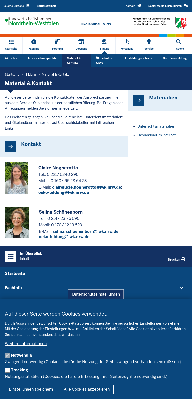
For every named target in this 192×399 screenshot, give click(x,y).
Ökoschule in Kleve (105, 60)
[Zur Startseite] (96, 24)
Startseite (15, 273)
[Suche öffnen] (180, 45)
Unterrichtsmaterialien (156, 126)
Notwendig (21, 355)
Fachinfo (13, 287)
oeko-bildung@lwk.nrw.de (63, 192)
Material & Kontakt (74, 60)
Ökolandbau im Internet (157, 135)
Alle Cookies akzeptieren (87, 389)
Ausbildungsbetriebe (139, 58)
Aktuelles (11, 58)
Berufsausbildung (175, 58)
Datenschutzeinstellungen (96, 294)
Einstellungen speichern (31, 389)
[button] (168, 6)
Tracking (19, 370)
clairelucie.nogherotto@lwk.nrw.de (86, 187)
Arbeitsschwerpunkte (42, 58)
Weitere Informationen (26, 343)
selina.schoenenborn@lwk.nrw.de (85, 231)
